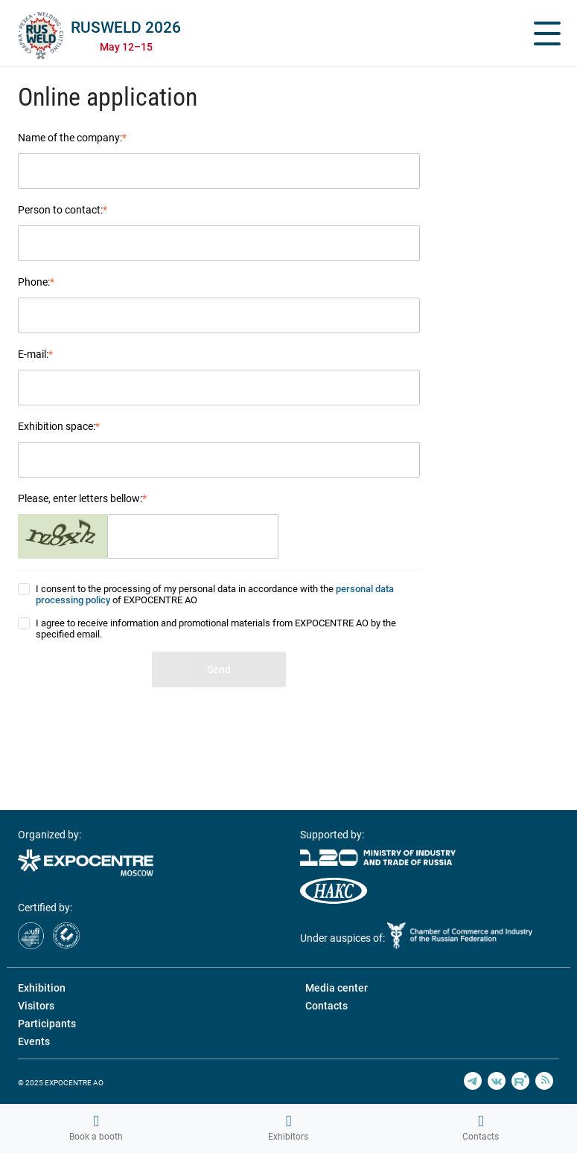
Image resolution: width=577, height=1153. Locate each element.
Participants (47, 1024)
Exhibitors (288, 1128)
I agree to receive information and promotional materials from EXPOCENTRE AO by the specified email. (216, 628)
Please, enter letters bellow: (82, 498)
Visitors (36, 1006)
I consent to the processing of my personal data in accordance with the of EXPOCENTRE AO (215, 594)
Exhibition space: (59, 426)
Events (34, 1041)
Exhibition (42, 988)
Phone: (36, 282)
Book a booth (96, 1128)
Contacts (480, 1128)
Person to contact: (62, 210)
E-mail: (35, 354)
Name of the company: (72, 138)
